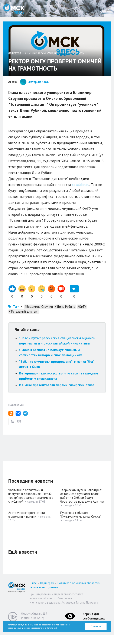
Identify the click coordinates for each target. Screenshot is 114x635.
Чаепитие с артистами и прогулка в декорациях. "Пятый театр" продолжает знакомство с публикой (30, 495)
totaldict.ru (80, 184)
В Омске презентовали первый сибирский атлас (56, 385)
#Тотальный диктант (24, 311)
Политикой (51, 627)
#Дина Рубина (65, 307)
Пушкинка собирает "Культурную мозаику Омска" (80, 515)
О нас (33, 583)
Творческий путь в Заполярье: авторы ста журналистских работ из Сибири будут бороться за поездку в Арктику (82, 495)
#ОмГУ (81, 307)
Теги (16, 307)
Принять (96, 626)
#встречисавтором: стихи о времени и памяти (26, 515)
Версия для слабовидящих (93, 616)
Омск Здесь (14, 8)
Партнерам (47, 583)
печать (79, 53)
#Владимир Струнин (39, 307)
